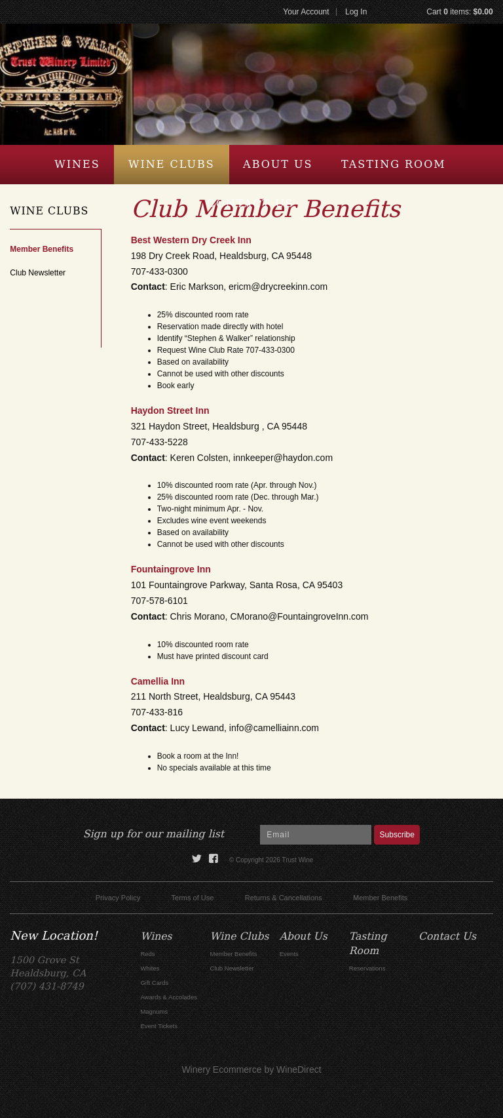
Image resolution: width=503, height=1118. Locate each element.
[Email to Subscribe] (315, 835)
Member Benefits (41, 249)
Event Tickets (158, 1025)
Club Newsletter (37, 272)
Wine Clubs (171, 164)
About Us (277, 164)
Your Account (306, 11)
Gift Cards (154, 982)
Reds (147, 953)
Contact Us (249, 203)
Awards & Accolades (168, 997)
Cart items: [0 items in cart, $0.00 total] (459, 11)
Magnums (154, 1011)
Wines (77, 164)
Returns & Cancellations (283, 898)
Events (289, 953)
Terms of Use (193, 898)
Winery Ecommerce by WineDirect (251, 1069)
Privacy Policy (118, 898)
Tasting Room (393, 164)
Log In (356, 11)
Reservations (367, 968)
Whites (149, 968)
